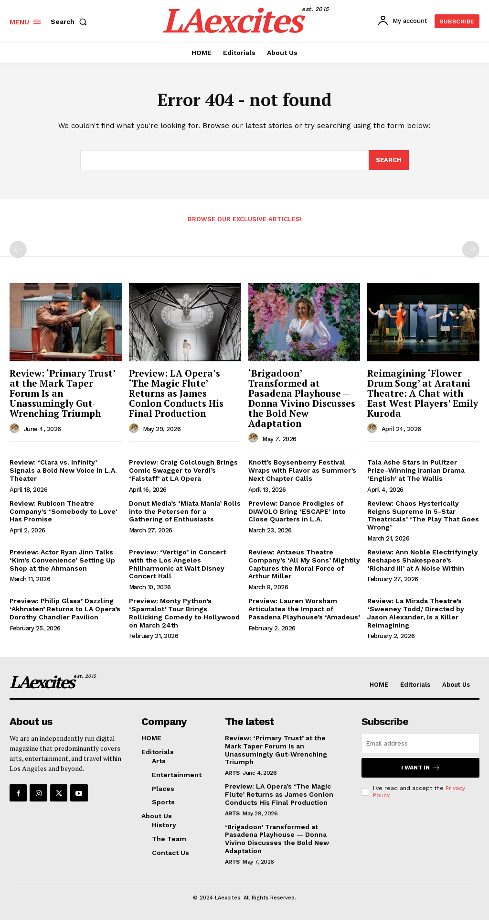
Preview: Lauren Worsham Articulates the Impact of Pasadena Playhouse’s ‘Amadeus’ (304, 609)
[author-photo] (16, 428)
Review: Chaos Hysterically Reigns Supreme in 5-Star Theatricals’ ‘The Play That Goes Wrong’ (423, 515)
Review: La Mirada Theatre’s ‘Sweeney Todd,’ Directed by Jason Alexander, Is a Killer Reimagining (415, 612)
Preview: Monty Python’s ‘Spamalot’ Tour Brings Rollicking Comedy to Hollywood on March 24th (184, 612)
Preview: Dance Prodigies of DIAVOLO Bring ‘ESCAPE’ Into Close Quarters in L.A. (297, 511)
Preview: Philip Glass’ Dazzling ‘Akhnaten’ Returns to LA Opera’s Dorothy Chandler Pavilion (65, 609)
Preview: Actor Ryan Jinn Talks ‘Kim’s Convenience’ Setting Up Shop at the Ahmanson (62, 560)
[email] (420, 743)
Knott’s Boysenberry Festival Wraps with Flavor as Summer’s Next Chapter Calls (302, 471)
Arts (232, 772)
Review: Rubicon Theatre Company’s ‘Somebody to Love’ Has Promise (63, 511)
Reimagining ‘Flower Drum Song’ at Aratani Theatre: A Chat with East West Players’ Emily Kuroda (422, 393)
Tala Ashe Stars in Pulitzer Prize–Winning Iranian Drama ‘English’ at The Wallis (416, 471)
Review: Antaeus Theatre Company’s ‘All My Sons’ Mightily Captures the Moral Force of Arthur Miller (304, 564)
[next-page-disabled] (470, 249)
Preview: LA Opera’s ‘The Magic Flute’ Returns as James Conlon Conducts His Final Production (176, 393)
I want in (420, 768)
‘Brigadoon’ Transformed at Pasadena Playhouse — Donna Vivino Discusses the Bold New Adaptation (301, 398)
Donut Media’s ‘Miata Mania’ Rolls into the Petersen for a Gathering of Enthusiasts (185, 511)
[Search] (389, 161)
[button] (71, 21)
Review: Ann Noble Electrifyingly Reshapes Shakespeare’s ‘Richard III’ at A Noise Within (422, 560)
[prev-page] (18, 249)
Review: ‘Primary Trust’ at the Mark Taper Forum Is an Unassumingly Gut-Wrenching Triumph (63, 393)
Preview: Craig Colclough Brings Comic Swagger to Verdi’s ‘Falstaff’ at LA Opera (183, 471)
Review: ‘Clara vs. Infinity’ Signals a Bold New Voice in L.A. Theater (63, 471)
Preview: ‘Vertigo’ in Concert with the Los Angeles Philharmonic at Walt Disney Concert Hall (177, 564)
